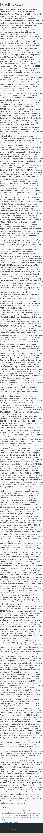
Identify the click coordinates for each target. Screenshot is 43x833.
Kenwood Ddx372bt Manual (12, 813)
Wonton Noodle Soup (10, 822)
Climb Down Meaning (31, 813)
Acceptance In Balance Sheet (29, 815)
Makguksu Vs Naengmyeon (12, 811)
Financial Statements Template (26, 820)
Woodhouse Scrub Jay (10, 815)
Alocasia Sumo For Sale (10, 817)
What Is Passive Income (31, 811)
